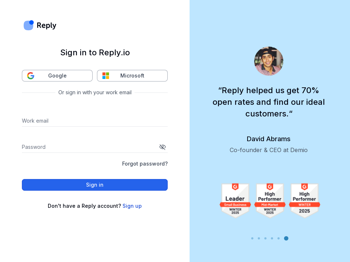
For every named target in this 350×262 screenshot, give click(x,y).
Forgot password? (145, 163)
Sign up (132, 206)
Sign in (95, 185)
